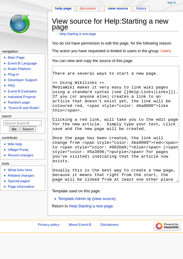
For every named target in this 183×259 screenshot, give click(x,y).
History (141, 8)
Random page (19, 102)
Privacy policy (49, 247)
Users (166, 51)
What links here (20, 170)
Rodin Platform (19, 69)
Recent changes (20, 155)
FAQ (11, 85)
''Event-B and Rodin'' (24, 108)
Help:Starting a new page (77, 34)
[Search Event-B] (22, 123)
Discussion (88, 8)
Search (7, 116)
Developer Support (22, 80)
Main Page (16, 57)
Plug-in (13, 74)
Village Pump (18, 149)
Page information (21, 186)
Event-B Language (22, 63)
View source (118, 8)
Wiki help (15, 144)
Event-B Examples (22, 91)
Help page (63, 8)
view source (104, 222)
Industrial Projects (22, 97)
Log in (172, 2)
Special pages (19, 181)
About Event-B (80, 247)
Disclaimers (110, 247)
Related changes (21, 175)
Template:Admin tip (74, 222)
